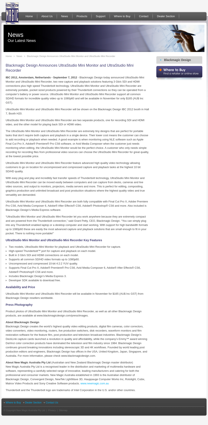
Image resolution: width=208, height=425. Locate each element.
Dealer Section (166, 16)
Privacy (52, 410)
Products (82, 16)
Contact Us (52, 402)
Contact (143, 16)
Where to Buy (122, 16)
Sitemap (63, 410)
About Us (47, 16)
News (64, 16)
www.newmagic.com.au (94, 383)
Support (100, 16)
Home (29, 16)
